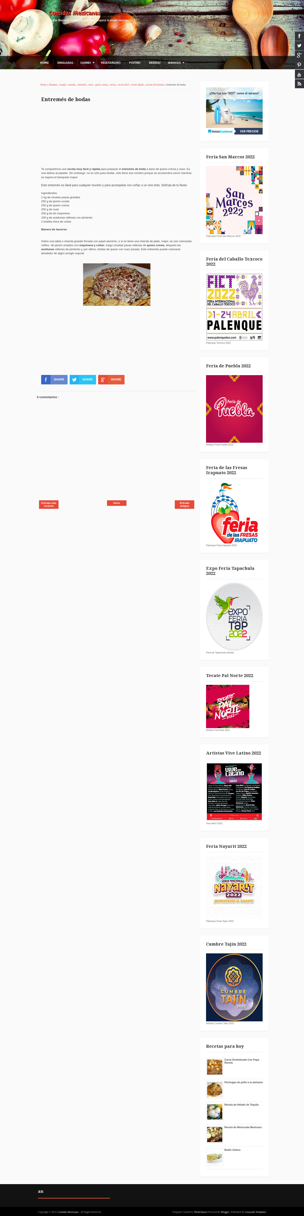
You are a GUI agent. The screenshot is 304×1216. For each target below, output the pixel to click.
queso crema (102, 84)
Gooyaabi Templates (255, 1212)
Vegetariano (111, 63)
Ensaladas (65, 63)
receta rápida (138, 84)
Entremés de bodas (65, 99)
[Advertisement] (116, 137)
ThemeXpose (200, 1212)
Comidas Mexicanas (74, 13)
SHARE (52, 379)
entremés (82, 84)
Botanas (53, 84)
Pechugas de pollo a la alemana (243, 1082)
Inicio (116, 503)
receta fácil (124, 84)
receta (113, 84)
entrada (72, 84)
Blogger (225, 1212)
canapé (63, 84)
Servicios (174, 63)
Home (44, 63)
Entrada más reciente (48, 505)
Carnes (85, 63)
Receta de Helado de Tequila (241, 1104)
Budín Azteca (232, 1149)
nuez (91, 84)
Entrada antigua (184, 505)
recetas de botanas (155, 84)
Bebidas (154, 63)
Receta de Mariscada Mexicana (243, 1127)
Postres (134, 63)
